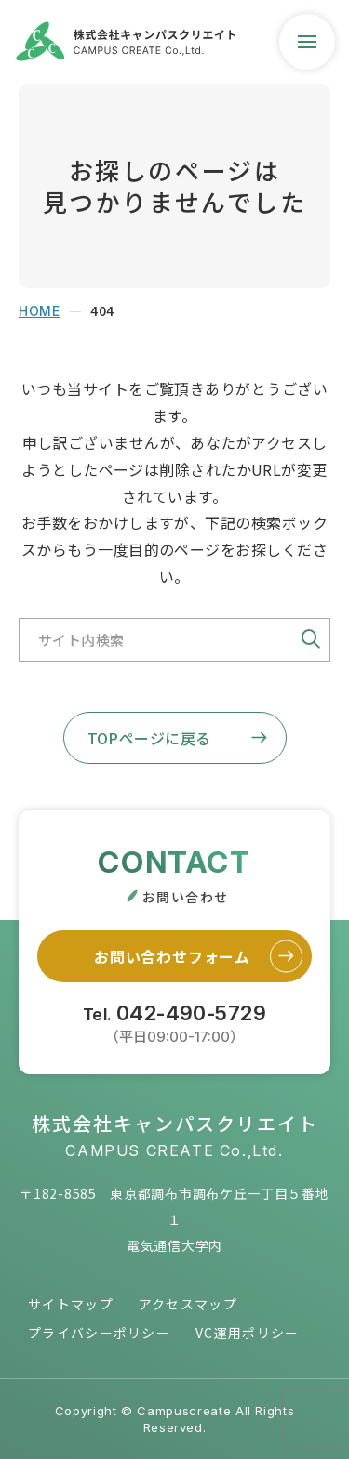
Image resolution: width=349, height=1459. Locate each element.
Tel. (174, 1022)
